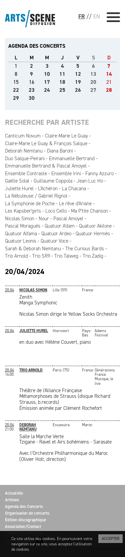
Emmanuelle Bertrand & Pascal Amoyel (46, 166)
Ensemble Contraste (26, 173)
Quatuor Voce (54, 241)
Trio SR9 (41, 256)
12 (78, 73)
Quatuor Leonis (20, 241)
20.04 (9, 290)
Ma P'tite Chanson (89, 211)
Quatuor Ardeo (56, 233)
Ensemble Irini (66, 173)
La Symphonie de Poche (30, 203)
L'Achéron (48, 188)
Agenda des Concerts (24, 506)
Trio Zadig (93, 256)
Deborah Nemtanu (24, 151)
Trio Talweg (66, 256)
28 (109, 89)
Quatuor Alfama (21, 233)
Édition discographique (25, 520)
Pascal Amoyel (68, 218)
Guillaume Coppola (53, 181)
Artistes (12, 500)
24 (47, 89)
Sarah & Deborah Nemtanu (33, 248)
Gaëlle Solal (17, 181)
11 (62, 73)
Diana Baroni (60, 151)
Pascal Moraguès (22, 226)
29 (16, 97)
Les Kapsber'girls (23, 211)
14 (109, 73)
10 (47, 73)
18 (62, 81)
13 (93, 73)
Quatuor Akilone (95, 226)
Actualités (14, 493)
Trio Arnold (16, 256)
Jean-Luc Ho (90, 181)
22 (16, 89)
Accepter (110, 538)
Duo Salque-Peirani (25, 158)
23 (32, 89)
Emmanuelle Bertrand (72, 158)
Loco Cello (56, 211)
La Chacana (74, 188)
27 (93, 89)
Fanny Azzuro (99, 173)
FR (81, 16)
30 (32, 97)
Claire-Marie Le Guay (66, 135)
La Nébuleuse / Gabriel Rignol (36, 196)
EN (96, 16)
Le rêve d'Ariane (75, 203)
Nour (44, 218)
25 (62, 89)
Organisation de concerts (27, 513)
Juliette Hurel (19, 188)
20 (93, 81)
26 (78, 89)
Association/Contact (23, 526)
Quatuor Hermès (93, 233)
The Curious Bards (84, 248)
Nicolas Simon (19, 218)
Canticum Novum (23, 135)
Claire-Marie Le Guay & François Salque (46, 143)
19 (78, 81)
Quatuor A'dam (60, 226)
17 (47, 81)
